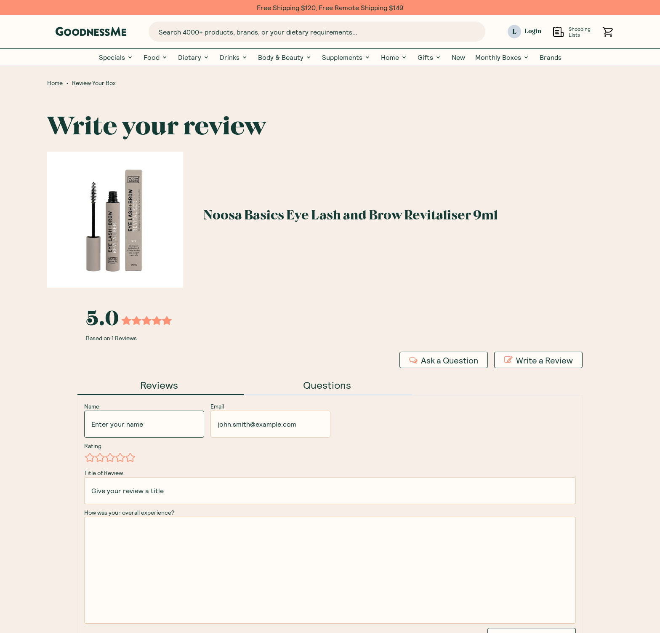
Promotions (356, 569)
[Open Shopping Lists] (558, 32)
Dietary (194, 57)
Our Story (254, 466)
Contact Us (356, 495)
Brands (551, 57)
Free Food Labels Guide (276, 510)
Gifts (430, 57)
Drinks (234, 57)
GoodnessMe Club (466, 495)
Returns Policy (360, 525)
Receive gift (569, 360)
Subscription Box (464, 466)
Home (394, 57)
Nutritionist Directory (472, 540)
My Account (356, 466)
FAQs (346, 481)
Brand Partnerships (368, 554)
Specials (116, 57)
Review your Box (463, 525)
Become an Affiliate (368, 584)
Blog (445, 510)
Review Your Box (94, 83)
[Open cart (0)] (607, 32)
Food (156, 57)
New (458, 57)
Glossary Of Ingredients (276, 525)
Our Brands (256, 495)
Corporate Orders (366, 540)
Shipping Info (358, 510)
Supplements (346, 57)
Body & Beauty (285, 57)
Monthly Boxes (502, 57)
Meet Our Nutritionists (274, 481)
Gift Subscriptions (466, 481)
